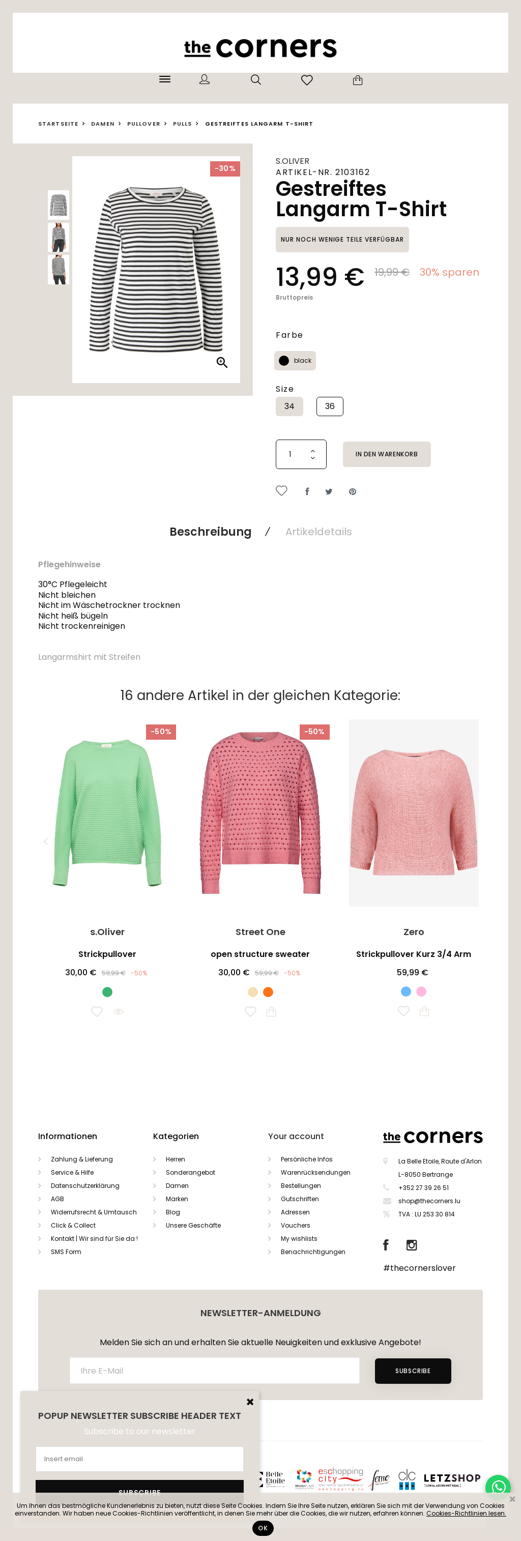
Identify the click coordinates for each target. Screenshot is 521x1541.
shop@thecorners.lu (429, 1201)
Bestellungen (301, 1185)
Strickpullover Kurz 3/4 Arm (413, 954)
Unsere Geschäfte (193, 1225)
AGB (57, 1199)
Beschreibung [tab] (210, 532)
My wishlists (299, 1238)
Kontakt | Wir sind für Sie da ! (94, 1238)
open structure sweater (260, 954)
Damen (177, 1185)
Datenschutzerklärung (85, 1185)
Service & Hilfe (72, 1172)
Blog (173, 1212)
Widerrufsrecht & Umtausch (94, 1212)
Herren (175, 1159)
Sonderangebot (190, 1172)
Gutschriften (300, 1199)
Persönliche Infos (307, 1159)
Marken (177, 1199)
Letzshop (465, 1479)
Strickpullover (107, 954)
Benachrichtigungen (313, 1251)
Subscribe (412, 1370)
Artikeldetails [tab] (318, 532)
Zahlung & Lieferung (82, 1159)
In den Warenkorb (387, 454)
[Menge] (301, 454)
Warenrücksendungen (316, 1172)
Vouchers (295, 1225)
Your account (296, 1136)
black (302, 360)
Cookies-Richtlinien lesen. (466, 1513)
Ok (263, 1528)
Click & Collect (73, 1225)
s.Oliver (292, 161)
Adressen (295, 1212)
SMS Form (66, 1251)
